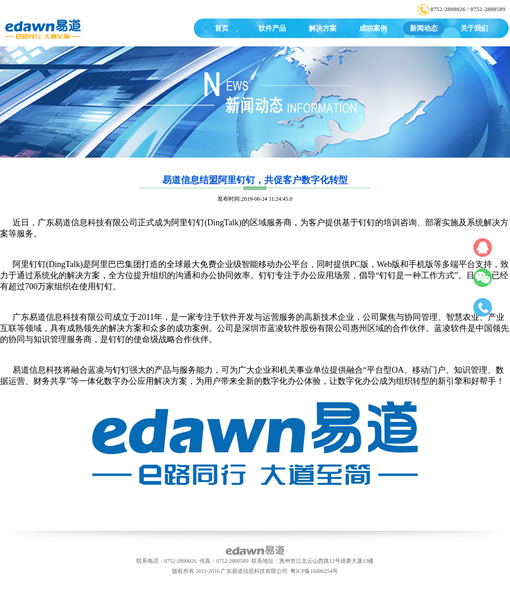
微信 (483, 277)
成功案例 (373, 28)
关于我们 (474, 28)
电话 (483, 309)
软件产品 (272, 28)
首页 (222, 28)
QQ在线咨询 (483, 246)
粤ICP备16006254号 (314, 571)
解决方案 (323, 28)
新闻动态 (424, 28)
